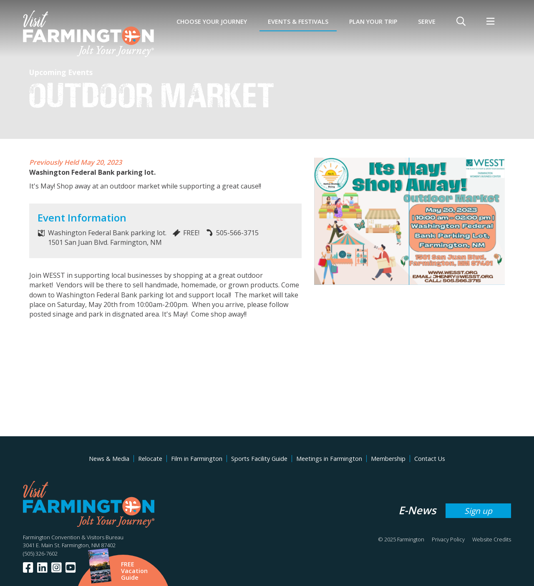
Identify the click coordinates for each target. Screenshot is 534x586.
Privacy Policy (448, 539)
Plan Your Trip (373, 21)
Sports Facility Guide (259, 458)
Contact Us (429, 458)
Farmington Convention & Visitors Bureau (73, 537)
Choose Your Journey (211, 21)
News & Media (109, 458)
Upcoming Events (61, 72)
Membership (388, 458)
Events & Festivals (298, 21)
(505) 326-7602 (40, 553)
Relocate (150, 458)
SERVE (427, 21)
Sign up (478, 510)
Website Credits (491, 539)
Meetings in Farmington (329, 458)
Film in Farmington (196, 458)
